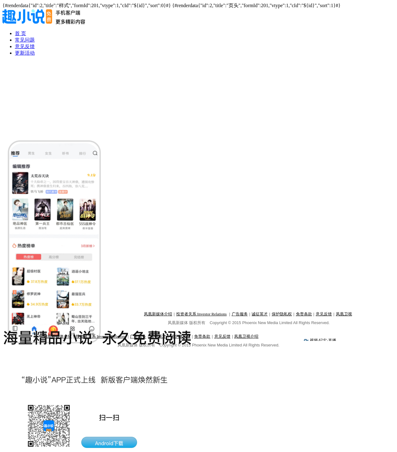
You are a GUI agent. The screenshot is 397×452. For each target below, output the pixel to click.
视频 (314, 340)
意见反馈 (25, 46)
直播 (332, 340)
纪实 (323, 340)
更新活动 (25, 53)
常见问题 (25, 40)
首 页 (20, 33)
